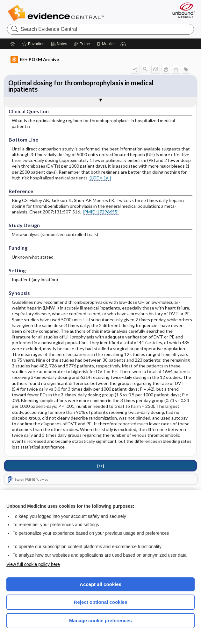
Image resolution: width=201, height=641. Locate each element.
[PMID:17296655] (100, 211)
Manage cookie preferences (100, 620)
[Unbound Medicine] (182, 10)
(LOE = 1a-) (100, 177)
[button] (123, 43)
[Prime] (82, 43)
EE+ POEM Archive (35, 59)
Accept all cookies (100, 584)
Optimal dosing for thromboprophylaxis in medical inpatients (81, 86)
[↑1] (100, 465)
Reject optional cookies (100, 602)
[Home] (13, 43)
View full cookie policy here (33, 564)
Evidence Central (57, 13)
